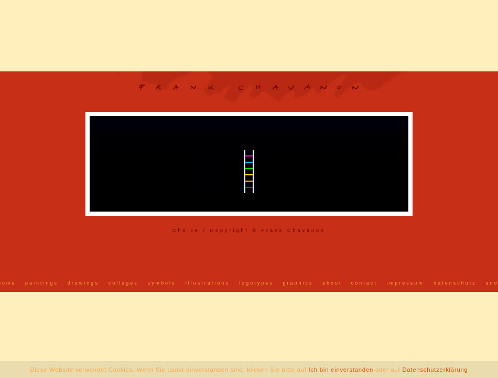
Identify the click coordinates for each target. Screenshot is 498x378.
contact (364, 283)
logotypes (256, 283)
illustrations (208, 283)
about (332, 283)
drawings (83, 283)
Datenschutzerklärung (435, 369)
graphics (298, 283)
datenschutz (455, 283)
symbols (161, 283)
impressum (405, 283)
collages (123, 283)
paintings (41, 283)
